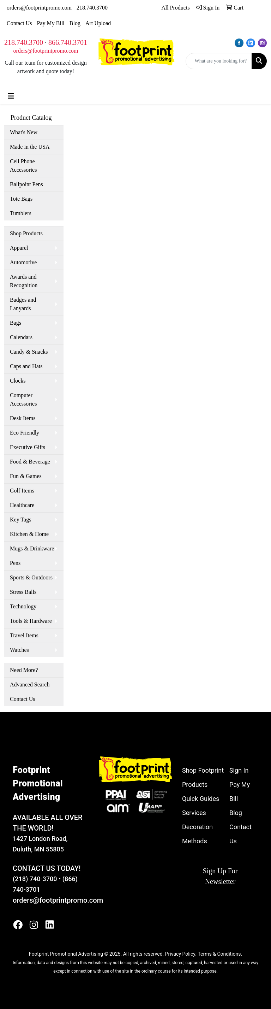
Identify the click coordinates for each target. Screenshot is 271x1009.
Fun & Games (26, 476)
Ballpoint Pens (26, 184)
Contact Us (19, 23)
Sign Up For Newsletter (220, 876)
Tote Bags (21, 199)
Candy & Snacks (29, 352)
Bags (15, 323)
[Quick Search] (219, 61)
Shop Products (26, 233)
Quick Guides (200, 798)
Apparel (19, 248)
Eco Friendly (24, 433)
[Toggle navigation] (11, 96)
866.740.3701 (67, 42)
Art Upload (98, 23)
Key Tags (20, 520)
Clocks (17, 381)
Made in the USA (29, 147)
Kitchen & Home (29, 534)
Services (194, 812)
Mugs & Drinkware (32, 548)
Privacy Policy (180, 954)
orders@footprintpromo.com (39, 8)
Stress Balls (23, 592)
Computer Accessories (23, 399)
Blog (75, 23)
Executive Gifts (27, 447)
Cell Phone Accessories (23, 165)
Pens (15, 563)
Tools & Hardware (31, 621)
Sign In (238, 770)
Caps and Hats (26, 366)
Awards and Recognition (23, 281)
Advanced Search (29, 684)
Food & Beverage (30, 462)
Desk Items (22, 418)
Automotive (23, 262)
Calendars (21, 337)
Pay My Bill (51, 23)
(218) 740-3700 (35, 879)
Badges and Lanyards (23, 304)
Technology (23, 606)
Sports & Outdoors (31, 577)
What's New (23, 132)
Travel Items (24, 635)
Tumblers (20, 213)
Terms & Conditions (219, 954)
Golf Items (22, 491)
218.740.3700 (92, 8)
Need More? (24, 670)
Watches (19, 650)
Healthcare (22, 505)
